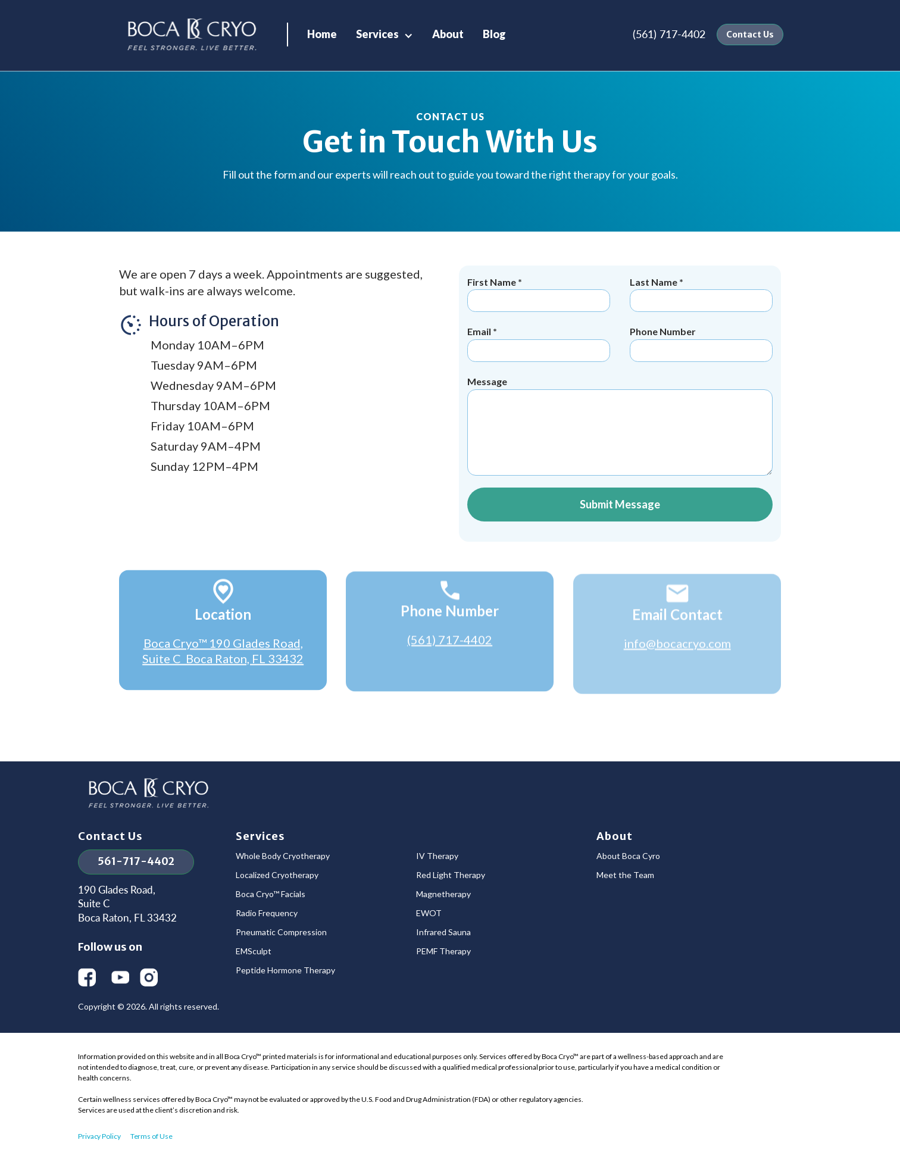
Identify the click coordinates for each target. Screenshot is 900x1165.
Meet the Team (625, 875)
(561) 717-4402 (669, 33)
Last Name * (656, 282)
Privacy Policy (99, 1136)
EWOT (429, 913)
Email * (482, 331)
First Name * (494, 282)
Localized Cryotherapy (277, 875)
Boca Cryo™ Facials (270, 894)
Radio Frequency (267, 913)
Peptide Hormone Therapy (285, 970)
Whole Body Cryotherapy (283, 856)
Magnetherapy (443, 894)
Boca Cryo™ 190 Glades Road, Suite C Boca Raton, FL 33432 (223, 654)
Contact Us (750, 34)
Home (322, 33)
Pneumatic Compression (281, 932)
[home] (192, 34)
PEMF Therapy (443, 951)
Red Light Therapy (450, 875)
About (448, 33)
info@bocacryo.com (676, 651)
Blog (494, 33)
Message (487, 381)
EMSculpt (253, 951)
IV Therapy (437, 856)
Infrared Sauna (443, 932)
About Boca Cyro (628, 856)
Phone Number (663, 331)
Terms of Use (151, 1136)
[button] (384, 34)
